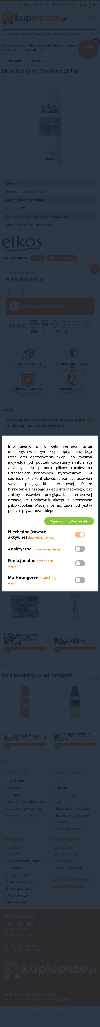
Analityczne (20, 551)
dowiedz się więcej (41, 539)
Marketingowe (23, 579)
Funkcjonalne (21, 562)
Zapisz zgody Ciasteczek (67, 521)
